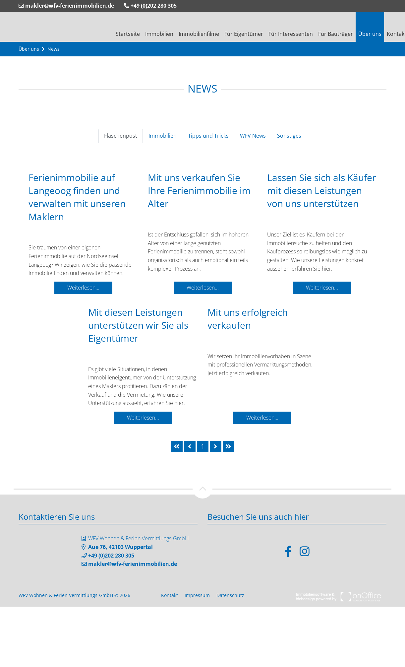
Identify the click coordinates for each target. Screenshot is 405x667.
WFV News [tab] (253, 135)
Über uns (369, 33)
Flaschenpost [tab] (120, 135)
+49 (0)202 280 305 (150, 5)
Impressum (197, 595)
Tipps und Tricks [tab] (208, 135)
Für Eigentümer (243, 33)
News (53, 49)
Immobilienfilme (199, 33)
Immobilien (159, 33)
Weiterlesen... (83, 287)
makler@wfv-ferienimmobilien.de (66, 5)
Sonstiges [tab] (289, 135)
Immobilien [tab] (162, 135)
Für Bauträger (335, 33)
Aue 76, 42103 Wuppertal (120, 547)
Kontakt (169, 595)
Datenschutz (230, 595)
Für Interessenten (290, 33)
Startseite (128, 33)
